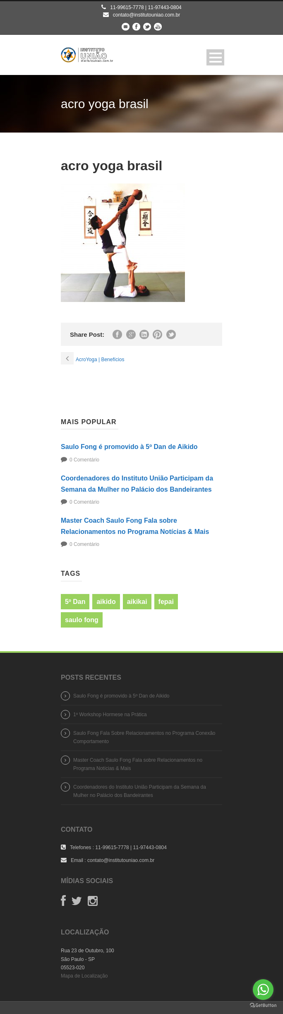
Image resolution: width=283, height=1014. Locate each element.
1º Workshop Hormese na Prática (110, 714)
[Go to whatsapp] (263, 989)
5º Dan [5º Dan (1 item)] (75, 601)
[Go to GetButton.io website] (263, 1005)
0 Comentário (84, 460)
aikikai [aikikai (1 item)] (137, 601)
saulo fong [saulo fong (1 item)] (81, 619)
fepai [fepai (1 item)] (166, 601)
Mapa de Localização (84, 976)
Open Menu (215, 57)
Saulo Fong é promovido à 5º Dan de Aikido (129, 446)
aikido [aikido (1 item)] (105, 601)
